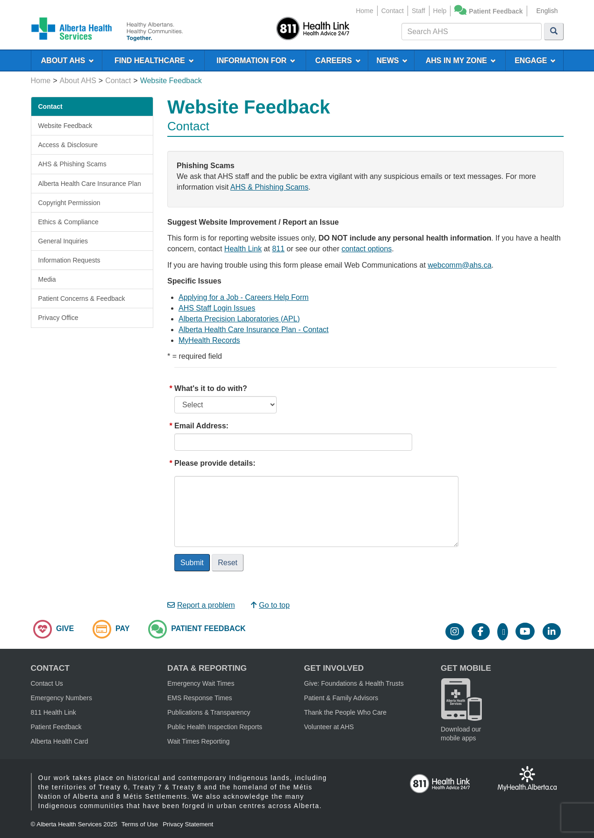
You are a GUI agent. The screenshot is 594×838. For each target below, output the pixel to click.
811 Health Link (53, 712)
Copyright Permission (69, 202)
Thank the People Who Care (345, 712)
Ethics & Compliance (68, 222)
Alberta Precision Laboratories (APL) (239, 319)
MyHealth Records (209, 340)
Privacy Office (58, 317)
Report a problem (201, 605)
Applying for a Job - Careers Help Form (243, 297)
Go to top (270, 605)
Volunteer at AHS (329, 727)
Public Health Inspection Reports (214, 727)
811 (278, 249)
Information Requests (69, 260)
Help (440, 10)
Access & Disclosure (68, 145)
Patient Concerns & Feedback (81, 298)
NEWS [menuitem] (392, 60)
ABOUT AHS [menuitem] (67, 60)
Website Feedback (65, 125)
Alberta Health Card (59, 741)
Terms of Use (140, 824)
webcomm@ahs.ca (459, 265)
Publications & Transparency (208, 712)
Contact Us (47, 683)
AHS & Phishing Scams (72, 164)
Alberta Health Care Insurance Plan (89, 183)
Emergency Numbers (62, 698)
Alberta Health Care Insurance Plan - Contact (254, 330)
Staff (418, 10)
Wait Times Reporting (198, 741)
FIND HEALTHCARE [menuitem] (154, 60)
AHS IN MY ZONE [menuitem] (461, 60)
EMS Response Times (199, 698)
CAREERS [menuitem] (338, 60)
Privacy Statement (188, 824)
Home (364, 10)
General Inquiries (63, 241)
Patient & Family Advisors (341, 698)
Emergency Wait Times (200, 683)
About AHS (78, 81)
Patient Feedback (495, 11)
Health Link (243, 249)
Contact (392, 10)
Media (47, 279)
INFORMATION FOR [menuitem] (255, 60)
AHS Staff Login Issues (217, 308)
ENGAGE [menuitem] (535, 60)
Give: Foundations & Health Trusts (354, 683)
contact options (367, 249)
